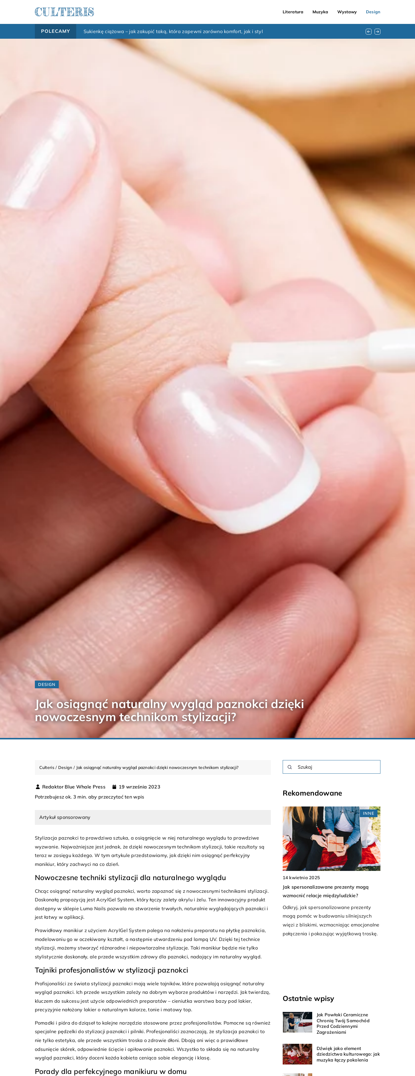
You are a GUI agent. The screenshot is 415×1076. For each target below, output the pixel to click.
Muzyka (320, 11)
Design (373, 11)
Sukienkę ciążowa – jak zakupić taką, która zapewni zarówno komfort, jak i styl (173, 31)
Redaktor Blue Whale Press (74, 786)
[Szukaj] (290, 767)
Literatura (293, 11)
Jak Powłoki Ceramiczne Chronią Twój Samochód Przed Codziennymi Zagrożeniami (343, 1023)
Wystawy (347, 11)
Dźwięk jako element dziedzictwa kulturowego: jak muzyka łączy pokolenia (348, 1054)
